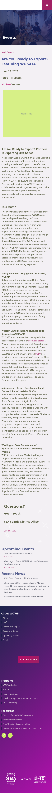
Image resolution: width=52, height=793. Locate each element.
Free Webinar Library (12, 720)
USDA (38, 353)
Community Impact (11, 627)
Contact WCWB (28, 659)
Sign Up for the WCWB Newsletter (18, 715)
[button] (47, 5)
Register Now (26, 114)
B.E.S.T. (6, 689)
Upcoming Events (11, 635)
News (5, 640)
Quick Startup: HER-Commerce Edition (20, 698)
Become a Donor (10, 631)
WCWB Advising (10, 685)
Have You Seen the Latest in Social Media (23, 596)
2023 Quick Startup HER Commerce (21, 578)
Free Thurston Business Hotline (16, 724)
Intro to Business (10, 694)
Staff (5, 622)
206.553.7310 (10, 530)
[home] (8, 2)
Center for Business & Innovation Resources (22, 728)
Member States (36, 340)
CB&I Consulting (10, 703)
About (5, 618)
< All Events (8, 52)
